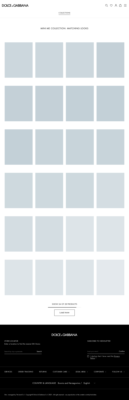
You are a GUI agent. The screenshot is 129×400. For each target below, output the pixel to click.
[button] (106, 5)
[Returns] (43, 372)
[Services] (8, 372)
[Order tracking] (25, 372)
